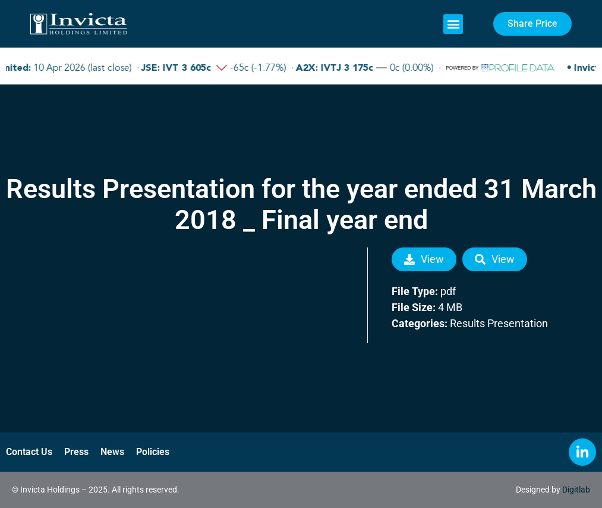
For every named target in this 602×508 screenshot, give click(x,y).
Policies (152, 451)
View (424, 259)
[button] (453, 24)
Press (76, 451)
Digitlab (576, 489)
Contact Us (29, 451)
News (112, 451)
